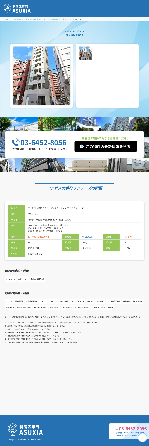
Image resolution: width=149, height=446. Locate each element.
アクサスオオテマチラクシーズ (69, 208)
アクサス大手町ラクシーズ (69, 188)
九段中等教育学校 (36, 253)
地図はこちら (65, 219)
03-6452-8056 (43, 142)
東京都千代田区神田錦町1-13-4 (43, 219)
